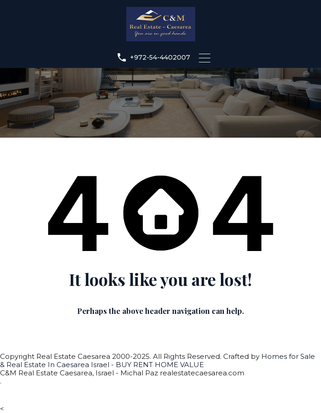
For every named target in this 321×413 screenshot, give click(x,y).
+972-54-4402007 (160, 57)
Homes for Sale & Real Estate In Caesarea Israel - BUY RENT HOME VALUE (157, 360)
